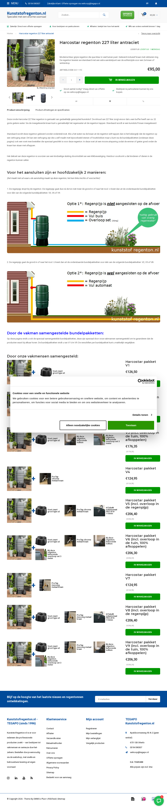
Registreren (91, 732)
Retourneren (52, 751)
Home (10, 36)
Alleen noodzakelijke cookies (83, 425)
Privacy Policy (52, 771)
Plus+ (44, 802)
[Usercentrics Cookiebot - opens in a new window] (140, 381)
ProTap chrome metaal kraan (57, 482)
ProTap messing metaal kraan (57, 588)
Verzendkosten (53, 741)
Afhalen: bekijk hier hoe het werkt (103, 29)
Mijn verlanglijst (93, 741)
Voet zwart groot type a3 (59, 375)
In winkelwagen (122, 83)
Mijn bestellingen (94, 736)
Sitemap (50, 775)
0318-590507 (32, 3)
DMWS (37, 802)
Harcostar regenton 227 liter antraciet (36, 36)
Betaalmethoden (54, 746)
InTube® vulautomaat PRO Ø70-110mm (111, 514)
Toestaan (131, 425)
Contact (50, 732)
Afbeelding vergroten (47, 91)
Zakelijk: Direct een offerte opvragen (24, 29)
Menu (12, 3)
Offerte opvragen (54, 761)
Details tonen (140, 414)
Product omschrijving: (18, 113)
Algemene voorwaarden (57, 766)
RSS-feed (52, 802)
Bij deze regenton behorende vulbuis (82, 443)
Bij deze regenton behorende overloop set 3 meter (113, 443)
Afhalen (50, 736)
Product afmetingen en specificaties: (53, 113)
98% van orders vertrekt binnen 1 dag (143, 29)
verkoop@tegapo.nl (139, 755)
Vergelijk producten (95, 746)
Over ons (50, 756)
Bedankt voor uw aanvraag (58, 780)
